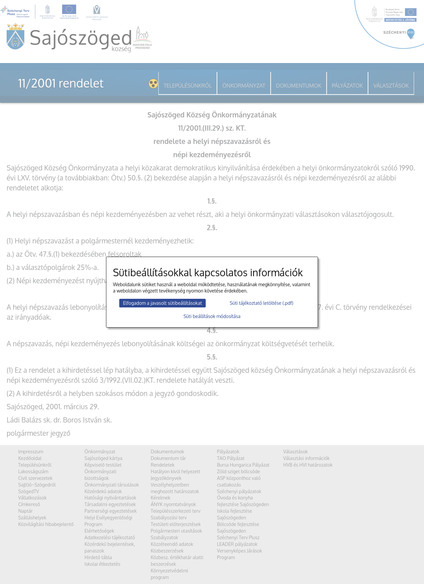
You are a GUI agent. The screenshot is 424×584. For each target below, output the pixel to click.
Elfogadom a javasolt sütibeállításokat (162, 303)
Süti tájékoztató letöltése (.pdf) (261, 303)
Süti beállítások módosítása (212, 316)
